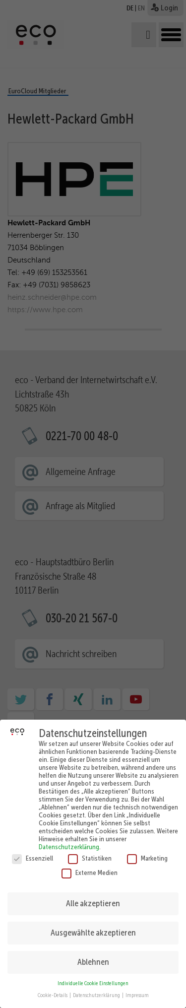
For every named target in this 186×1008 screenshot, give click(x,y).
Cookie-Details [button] (53, 987)
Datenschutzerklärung (69, 838)
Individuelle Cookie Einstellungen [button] (93, 975)
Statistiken (90, 850)
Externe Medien (90, 864)
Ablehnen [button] (93, 953)
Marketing (147, 850)
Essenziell (32, 850)
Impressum (137, 987)
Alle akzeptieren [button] (93, 895)
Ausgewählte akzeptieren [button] (93, 924)
